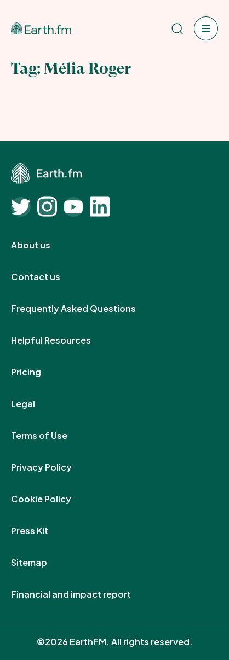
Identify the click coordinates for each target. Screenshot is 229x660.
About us (43, 245)
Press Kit (41, 530)
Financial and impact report (83, 594)
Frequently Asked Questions (85, 308)
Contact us (47, 276)
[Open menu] (206, 28)
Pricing (38, 372)
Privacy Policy (53, 467)
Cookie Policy (53, 499)
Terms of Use (51, 435)
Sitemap (41, 562)
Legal (35, 403)
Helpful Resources (63, 340)
